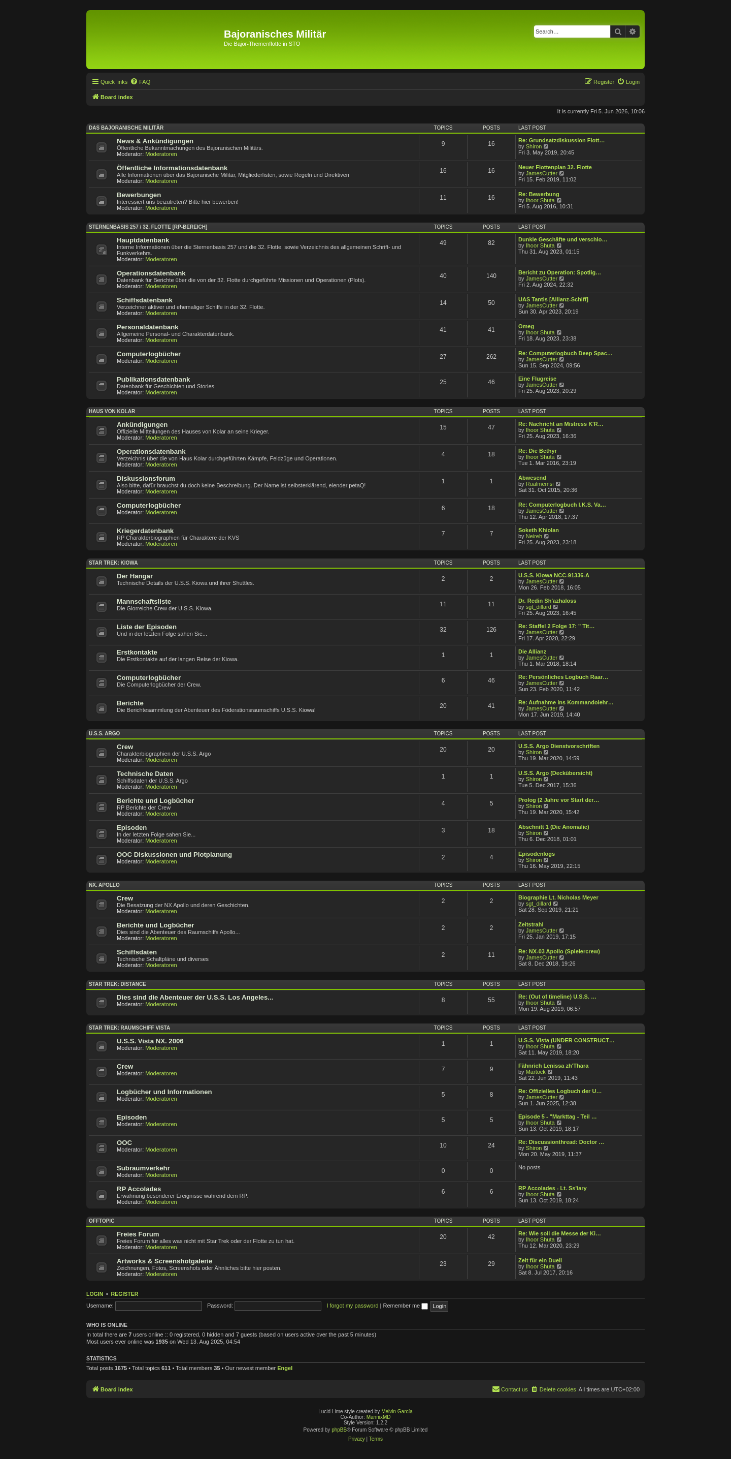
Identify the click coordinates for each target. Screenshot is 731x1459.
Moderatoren (161, 154)
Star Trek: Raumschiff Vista (129, 1028)
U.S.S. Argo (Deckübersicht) (555, 773)
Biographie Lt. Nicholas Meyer (558, 897)
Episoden (132, 827)
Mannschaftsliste (144, 601)
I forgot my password (352, 1305)
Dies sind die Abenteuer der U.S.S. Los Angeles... (195, 997)
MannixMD (379, 1417)
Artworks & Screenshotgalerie (164, 1261)
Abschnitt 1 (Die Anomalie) (553, 827)
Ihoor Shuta (540, 200)
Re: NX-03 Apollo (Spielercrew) (559, 951)
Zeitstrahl (531, 924)
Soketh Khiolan (538, 530)
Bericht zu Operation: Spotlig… (559, 272)
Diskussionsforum (146, 478)
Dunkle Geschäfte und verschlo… (562, 239)
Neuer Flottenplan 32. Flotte (555, 167)
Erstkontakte (137, 652)
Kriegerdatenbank (145, 531)
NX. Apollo (104, 885)
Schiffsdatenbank (145, 300)
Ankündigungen (142, 424)
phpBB (339, 1430)
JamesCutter (541, 173)
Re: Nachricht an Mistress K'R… (561, 424)
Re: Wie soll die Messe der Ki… (559, 1233)
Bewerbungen (139, 195)
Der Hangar (135, 576)
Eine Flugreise (537, 379)
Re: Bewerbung (538, 194)
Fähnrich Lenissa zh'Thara (553, 1066)
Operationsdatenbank (151, 273)
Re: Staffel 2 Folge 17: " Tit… (556, 626)
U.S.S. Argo (104, 733)
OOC (124, 1142)
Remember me (405, 1305)
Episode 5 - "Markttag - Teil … (557, 1116)
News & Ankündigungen (155, 141)
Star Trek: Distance (117, 984)
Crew (125, 747)
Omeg (526, 326)
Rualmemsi (540, 484)
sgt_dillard (538, 607)
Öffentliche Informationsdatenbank (172, 168)
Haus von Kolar (112, 411)
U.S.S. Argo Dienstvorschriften (559, 746)
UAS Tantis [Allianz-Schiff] (553, 299)
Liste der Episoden (147, 627)
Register (125, 1294)
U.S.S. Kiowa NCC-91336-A (553, 575)
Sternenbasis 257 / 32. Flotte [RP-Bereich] (148, 227)
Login (94, 1294)
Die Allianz (532, 651)
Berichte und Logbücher (155, 800)
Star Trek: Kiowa (113, 563)
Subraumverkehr (143, 1168)
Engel (284, 1368)
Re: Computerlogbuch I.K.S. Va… (562, 505)
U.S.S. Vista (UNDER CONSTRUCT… (566, 1040)
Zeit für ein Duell (540, 1260)
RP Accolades (139, 1189)
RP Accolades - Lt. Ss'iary (552, 1188)
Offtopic (101, 1221)
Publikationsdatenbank (153, 379)
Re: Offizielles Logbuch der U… (560, 1091)
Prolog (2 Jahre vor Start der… (559, 800)
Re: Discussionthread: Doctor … (561, 1142)
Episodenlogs (536, 854)
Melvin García (397, 1411)
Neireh (534, 536)
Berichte (130, 703)
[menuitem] (140, 82)
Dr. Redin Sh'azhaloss (547, 601)
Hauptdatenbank (143, 240)
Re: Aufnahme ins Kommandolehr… (566, 702)
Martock (536, 1072)
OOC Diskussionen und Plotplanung (174, 854)
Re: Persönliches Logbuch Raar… (563, 677)
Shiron (534, 146)
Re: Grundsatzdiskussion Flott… (561, 140)
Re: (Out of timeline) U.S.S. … (557, 997)
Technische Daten (145, 774)
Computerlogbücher (149, 354)
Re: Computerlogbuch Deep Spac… (565, 353)
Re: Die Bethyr (537, 451)
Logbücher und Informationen (164, 1092)
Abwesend (532, 478)
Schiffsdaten (137, 952)
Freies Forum (138, 1234)
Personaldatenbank (148, 327)
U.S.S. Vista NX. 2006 (150, 1041)
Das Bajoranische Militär (126, 128)
